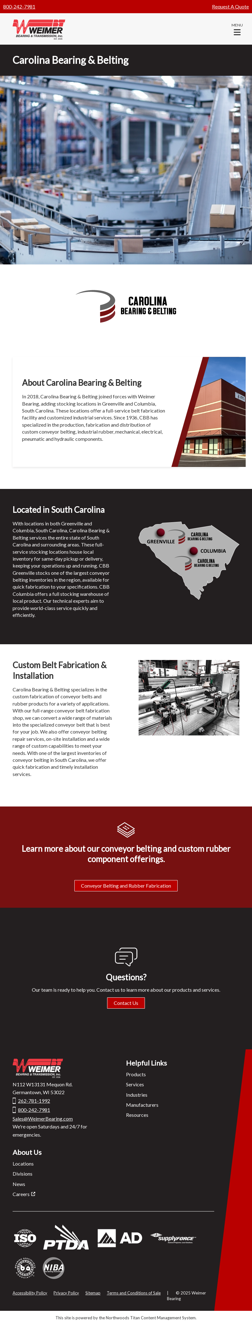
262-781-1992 (34, 1101)
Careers (21, 1194)
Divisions (22, 1174)
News (19, 1184)
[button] (237, 29)
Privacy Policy (66, 1292)
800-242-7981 (19, 6)
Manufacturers (142, 1105)
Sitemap (92, 1292)
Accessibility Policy (30, 1292)
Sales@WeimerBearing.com (43, 1119)
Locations (23, 1164)
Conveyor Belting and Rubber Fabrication (126, 886)
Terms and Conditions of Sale (134, 1292)
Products (136, 1074)
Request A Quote (230, 6)
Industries (136, 1095)
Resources (137, 1115)
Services (135, 1084)
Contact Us (126, 1003)
